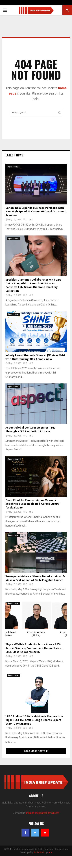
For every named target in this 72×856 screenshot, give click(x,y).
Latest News (14, 155)
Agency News (13, 167)
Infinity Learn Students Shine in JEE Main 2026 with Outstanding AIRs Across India (35, 357)
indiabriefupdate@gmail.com (42, 812)
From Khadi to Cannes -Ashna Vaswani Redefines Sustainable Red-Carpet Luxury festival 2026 (32, 504)
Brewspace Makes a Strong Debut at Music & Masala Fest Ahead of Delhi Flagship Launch (35, 578)
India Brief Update (43, 852)
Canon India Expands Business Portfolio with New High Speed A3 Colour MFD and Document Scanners (36, 212)
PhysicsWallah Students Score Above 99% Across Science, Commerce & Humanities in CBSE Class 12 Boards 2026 (33, 648)
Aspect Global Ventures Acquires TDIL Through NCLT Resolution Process (30, 429)
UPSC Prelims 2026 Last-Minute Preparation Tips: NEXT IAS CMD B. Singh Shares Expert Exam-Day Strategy (34, 720)
